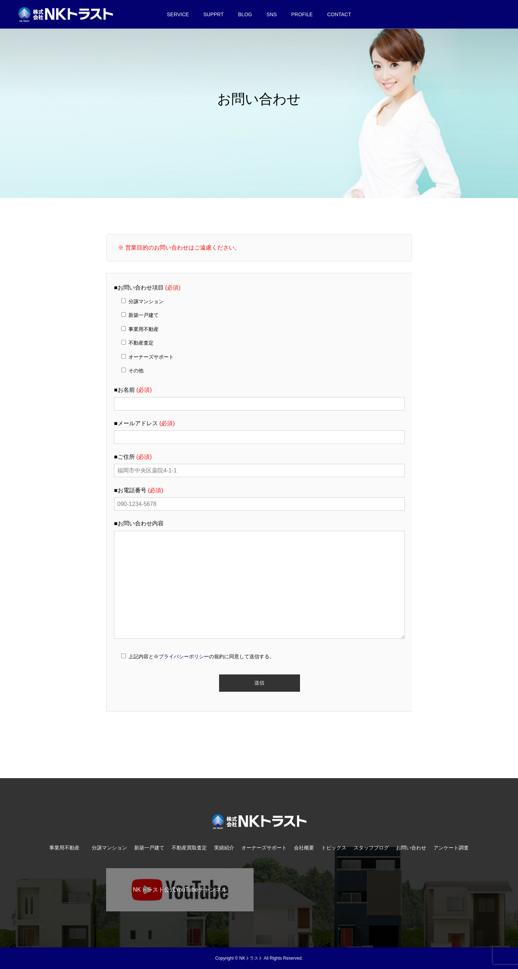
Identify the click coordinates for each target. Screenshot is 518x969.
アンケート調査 (451, 848)
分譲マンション (109, 848)
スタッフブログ (371, 848)
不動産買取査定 (189, 848)
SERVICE (178, 14)
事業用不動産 (67, 848)
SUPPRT (213, 14)
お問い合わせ (411, 848)
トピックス (333, 848)
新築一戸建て (149, 848)
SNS (272, 14)
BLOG (245, 14)
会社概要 (304, 848)
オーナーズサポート (264, 848)
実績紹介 (224, 848)
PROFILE (302, 14)
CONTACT (339, 14)
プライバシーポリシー (184, 656)
